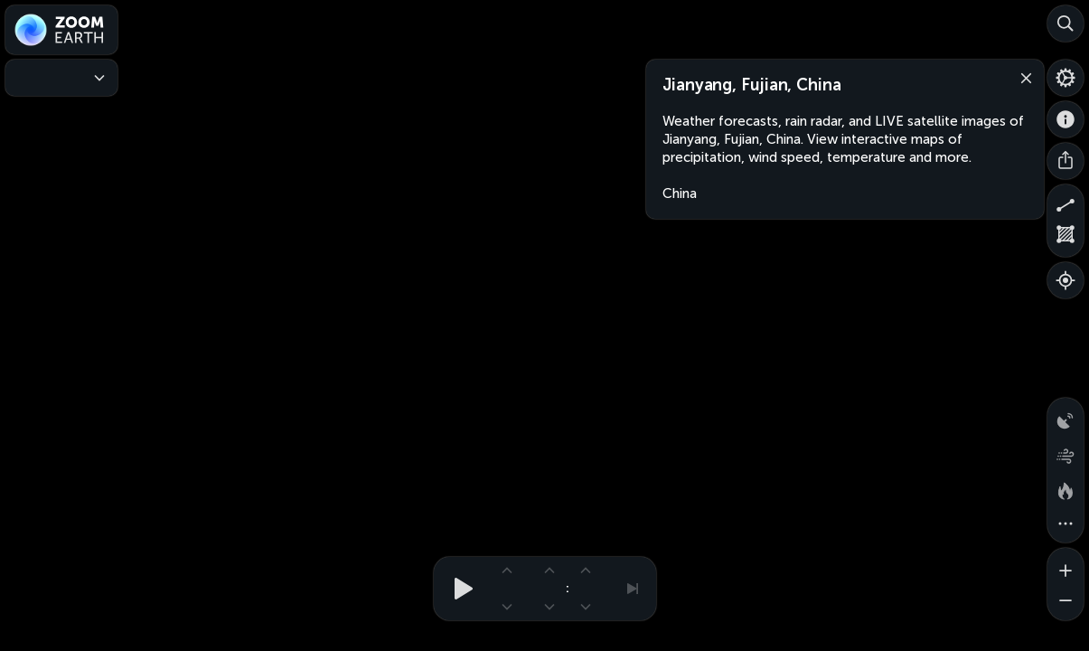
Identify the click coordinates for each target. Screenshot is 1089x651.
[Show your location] (1065, 280)
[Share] (1065, 161)
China (679, 193)
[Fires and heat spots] (1065, 488)
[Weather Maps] (61, 78)
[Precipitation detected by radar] (1065, 416)
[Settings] (1065, 78)
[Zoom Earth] (61, 29)
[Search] (1065, 23)
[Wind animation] (1065, 452)
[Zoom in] (1065, 566)
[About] (1065, 119)
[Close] (1022, 76)
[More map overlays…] (1065, 524)
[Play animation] (458, 588)
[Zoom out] (1065, 602)
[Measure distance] (1065, 202)
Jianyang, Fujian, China (751, 85)
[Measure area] (1065, 239)
